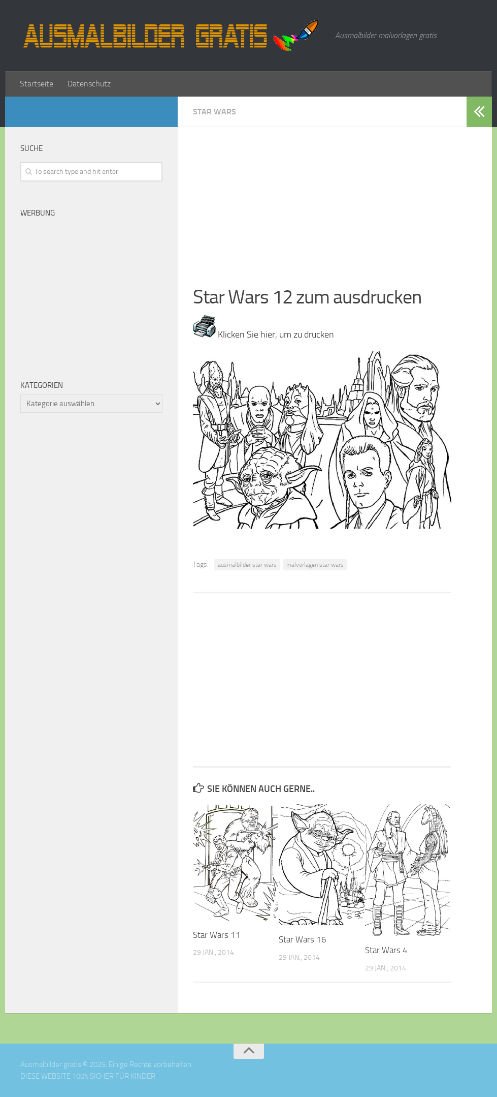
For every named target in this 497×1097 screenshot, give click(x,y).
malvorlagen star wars (315, 564)
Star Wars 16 (302, 939)
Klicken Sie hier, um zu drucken (263, 334)
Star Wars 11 (217, 935)
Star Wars (214, 111)
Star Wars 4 (386, 950)
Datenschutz (89, 83)
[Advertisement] (322, 198)
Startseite (36, 83)
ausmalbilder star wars (247, 564)
